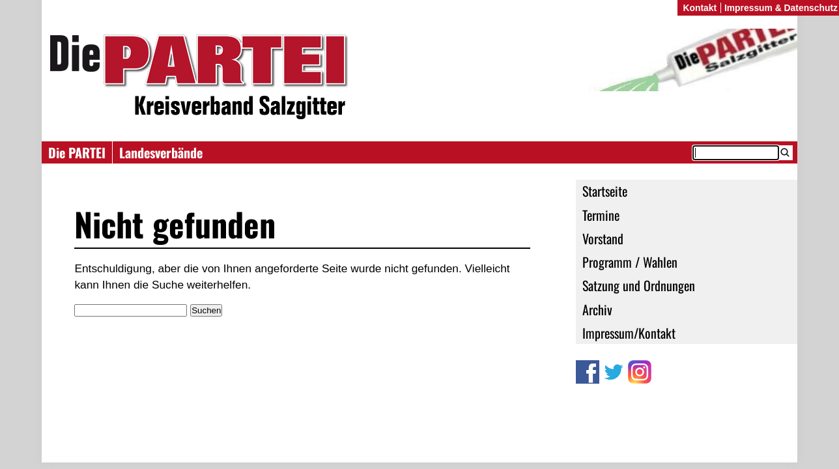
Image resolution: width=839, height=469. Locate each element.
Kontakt (700, 8)
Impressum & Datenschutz (781, 8)
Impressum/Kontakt (628, 333)
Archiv (597, 309)
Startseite (604, 191)
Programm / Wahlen (629, 262)
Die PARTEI (77, 152)
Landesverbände (161, 152)
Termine (600, 215)
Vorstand (602, 238)
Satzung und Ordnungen (638, 285)
